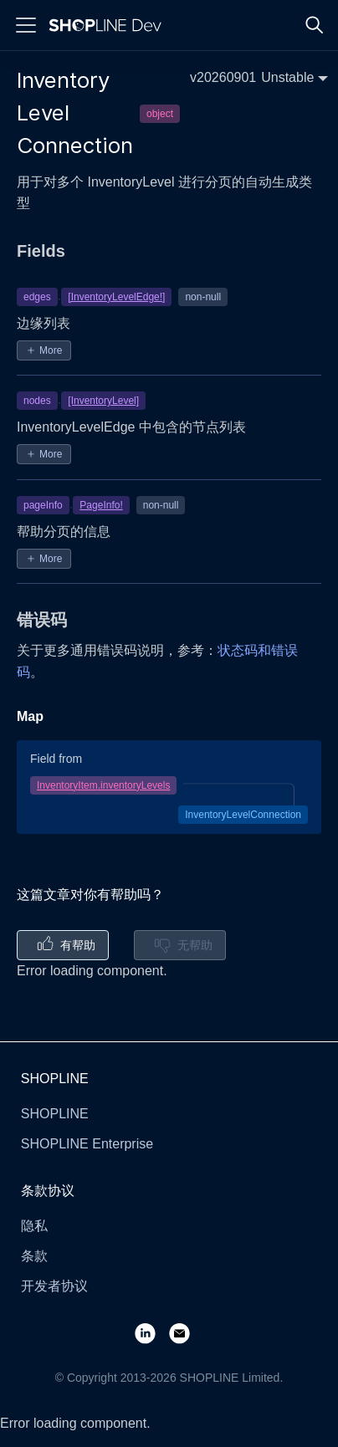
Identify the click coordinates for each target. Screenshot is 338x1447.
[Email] (186, 1333)
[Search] (315, 25)
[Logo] (108, 25)
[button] (259, 77)
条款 (34, 1256)
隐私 (34, 1226)
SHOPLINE (55, 1114)
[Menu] (25, 25)
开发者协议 (54, 1286)
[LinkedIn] (152, 1333)
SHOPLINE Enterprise (87, 1144)
